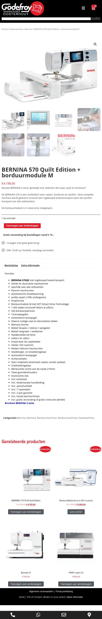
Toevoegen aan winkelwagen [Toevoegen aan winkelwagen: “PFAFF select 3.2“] (76, 589)
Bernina (28, 35)
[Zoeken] (95, 22)
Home (5, 35)
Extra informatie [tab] (30, 270)
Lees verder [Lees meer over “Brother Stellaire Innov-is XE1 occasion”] (76, 517)
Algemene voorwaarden (41, 597)
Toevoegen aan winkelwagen (22, 231)
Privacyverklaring (64, 597)
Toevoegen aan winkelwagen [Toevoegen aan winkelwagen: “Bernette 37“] (25, 589)
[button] (83, 8)
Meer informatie (75, 602)
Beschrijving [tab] (11, 270)
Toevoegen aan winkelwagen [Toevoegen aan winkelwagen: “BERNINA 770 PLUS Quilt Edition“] (25, 517)
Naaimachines (16, 35)
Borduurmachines (47, 423)
